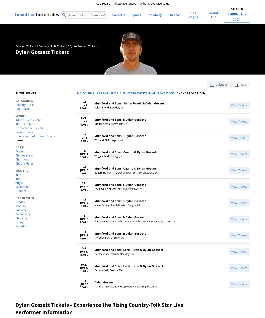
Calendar (218, 85)
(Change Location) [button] (190, 93)
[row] (163, 105)
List (240, 84)
